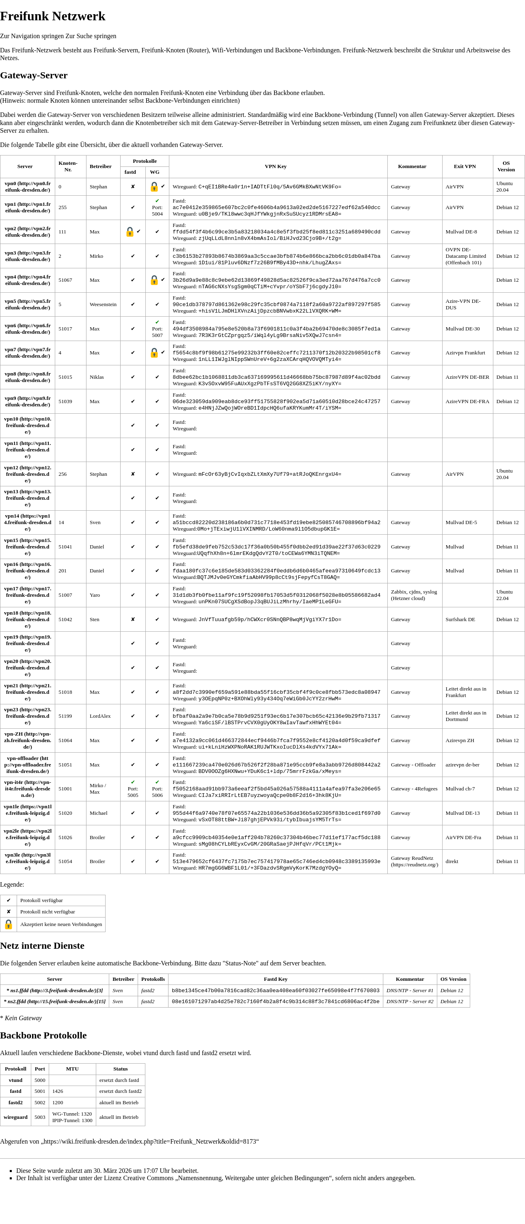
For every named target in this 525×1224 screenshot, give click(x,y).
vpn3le (12, 888)
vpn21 (11, 707)
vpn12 (11, 482)
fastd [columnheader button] (130, 172)
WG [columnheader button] (155, 172)
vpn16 (11, 583)
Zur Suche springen (90, 35)
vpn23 (11, 733)
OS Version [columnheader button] (506, 166)
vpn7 (10, 360)
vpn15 (11, 557)
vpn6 (10, 334)
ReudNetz (422, 891)
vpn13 (11, 506)
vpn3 (10, 257)
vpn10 (11, 433)
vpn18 (11, 634)
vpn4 (10, 282)
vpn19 (11, 658)
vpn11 (11, 458)
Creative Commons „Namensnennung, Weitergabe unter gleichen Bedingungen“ (227, 1213)
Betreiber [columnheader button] (101, 166)
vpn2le (11, 862)
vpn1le (11, 836)
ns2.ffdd (17, 1037)
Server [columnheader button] (25, 166)
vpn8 (10, 386)
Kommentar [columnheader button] (412, 166)
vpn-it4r (13, 810)
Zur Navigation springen (32, 35)
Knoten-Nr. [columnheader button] (68, 166)
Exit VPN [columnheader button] (465, 166)
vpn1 (10, 205)
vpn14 (12, 531)
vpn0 (10, 183)
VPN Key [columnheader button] (276, 166)
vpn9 (10, 412)
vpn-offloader (23, 785)
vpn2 (10, 231)
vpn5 (10, 308)
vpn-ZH (13, 759)
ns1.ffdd (20, 1025)
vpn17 (11, 609)
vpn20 (11, 682)
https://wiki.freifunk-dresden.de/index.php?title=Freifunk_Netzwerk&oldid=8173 (150, 1177)
